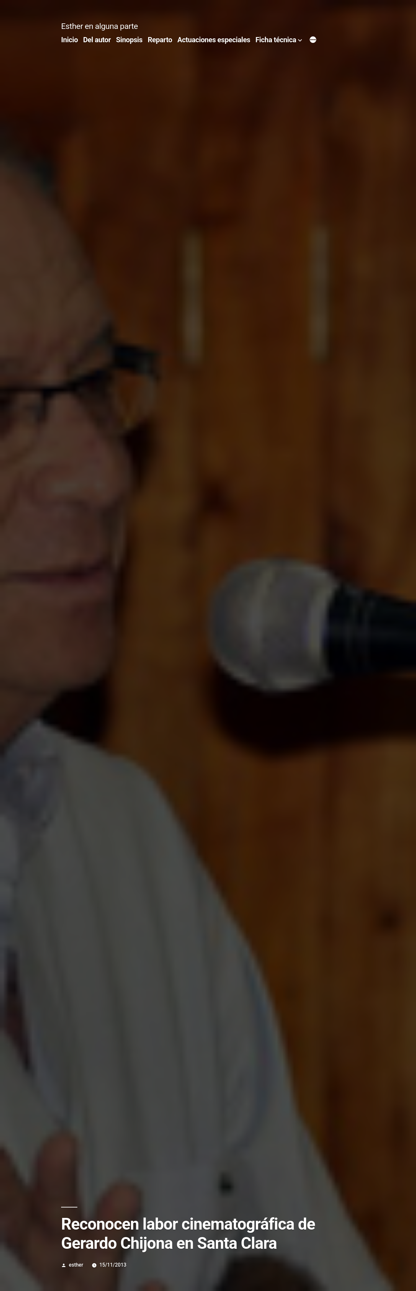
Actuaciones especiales (213, 40)
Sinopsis (129, 40)
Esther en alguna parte (99, 26)
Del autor (97, 40)
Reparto (160, 40)
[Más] (313, 41)
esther (76, 1265)
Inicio (69, 40)
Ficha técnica (275, 40)
